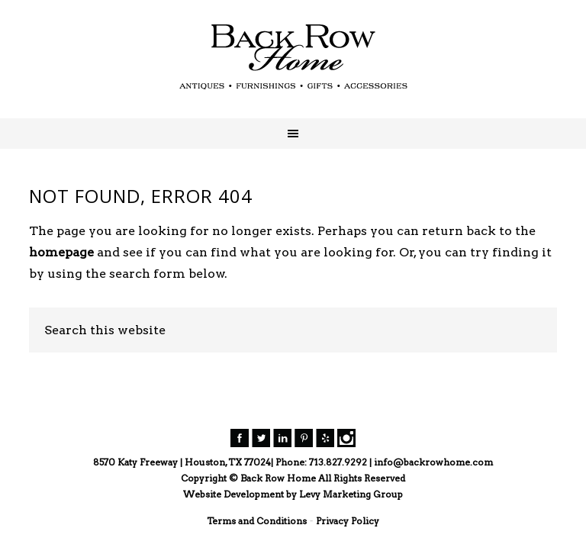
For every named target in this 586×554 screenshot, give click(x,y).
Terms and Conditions (257, 521)
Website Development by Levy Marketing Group (293, 494)
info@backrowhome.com (433, 462)
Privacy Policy (347, 521)
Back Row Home (293, 57)
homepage (61, 252)
